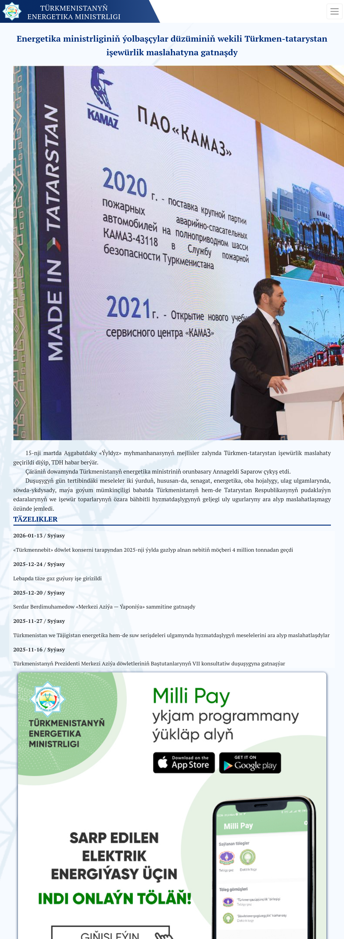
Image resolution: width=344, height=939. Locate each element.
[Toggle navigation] (334, 11)
